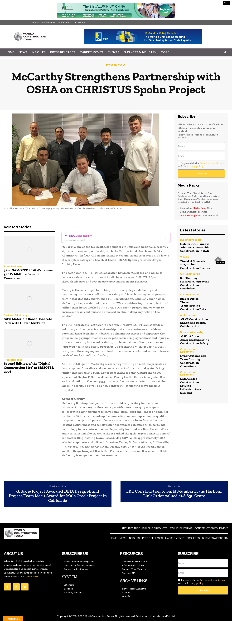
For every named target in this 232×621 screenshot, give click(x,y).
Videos (35, 22)
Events (113, 52)
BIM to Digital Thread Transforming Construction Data (193, 304)
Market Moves (91, 52)
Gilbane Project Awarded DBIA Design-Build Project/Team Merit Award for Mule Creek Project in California (58, 496)
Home (9, 52)
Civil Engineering (190, 274)
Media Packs (65, 22)
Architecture (188, 315)
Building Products (190, 240)
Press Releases (62, 52)
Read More (32, 576)
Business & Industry (140, 52)
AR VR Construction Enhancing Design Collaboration (194, 322)
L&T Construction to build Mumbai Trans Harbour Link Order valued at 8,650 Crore (174, 493)
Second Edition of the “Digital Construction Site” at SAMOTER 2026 (29, 367)
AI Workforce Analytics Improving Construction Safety (194, 339)
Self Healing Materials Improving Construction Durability (194, 283)
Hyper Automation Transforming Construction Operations (193, 361)
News (23, 52)
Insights (39, 52)
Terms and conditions (211, 163)
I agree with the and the (201, 165)
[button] (225, 52)
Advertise (80, 22)
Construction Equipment (188, 350)
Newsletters (48, 22)
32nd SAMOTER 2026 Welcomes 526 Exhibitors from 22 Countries (28, 274)
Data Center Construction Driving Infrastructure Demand (190, 385)
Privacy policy (195, 166)
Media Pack (199, 208)
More (165, 52)
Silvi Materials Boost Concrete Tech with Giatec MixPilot (28, 321)
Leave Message (188, 215)
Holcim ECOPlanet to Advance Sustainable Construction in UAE (194, 247)
